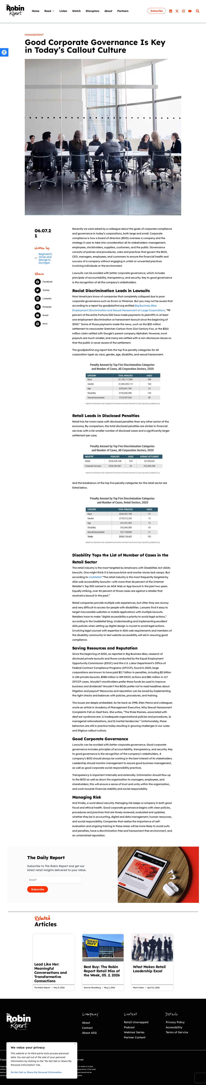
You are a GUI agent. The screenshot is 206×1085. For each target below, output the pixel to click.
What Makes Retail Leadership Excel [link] (149, 969)
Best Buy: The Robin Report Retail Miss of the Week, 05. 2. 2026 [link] (102, 971)
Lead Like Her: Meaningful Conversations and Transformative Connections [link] (50, 972)
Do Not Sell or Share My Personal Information (36, 1072)
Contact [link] (87, 1027)
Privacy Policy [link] (175, 1022)
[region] (41, 1060)
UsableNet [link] (95, 577)
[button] (47, 282)
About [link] (86, 1022)
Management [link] (34, 34)
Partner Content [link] (134, 1037)
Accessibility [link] (174, 1027)
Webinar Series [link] (134, 1032)
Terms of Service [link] (177, 1032)
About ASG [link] (89, 1032)
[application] (52, 11)
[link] (4, 52)
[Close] (75, 1044)
